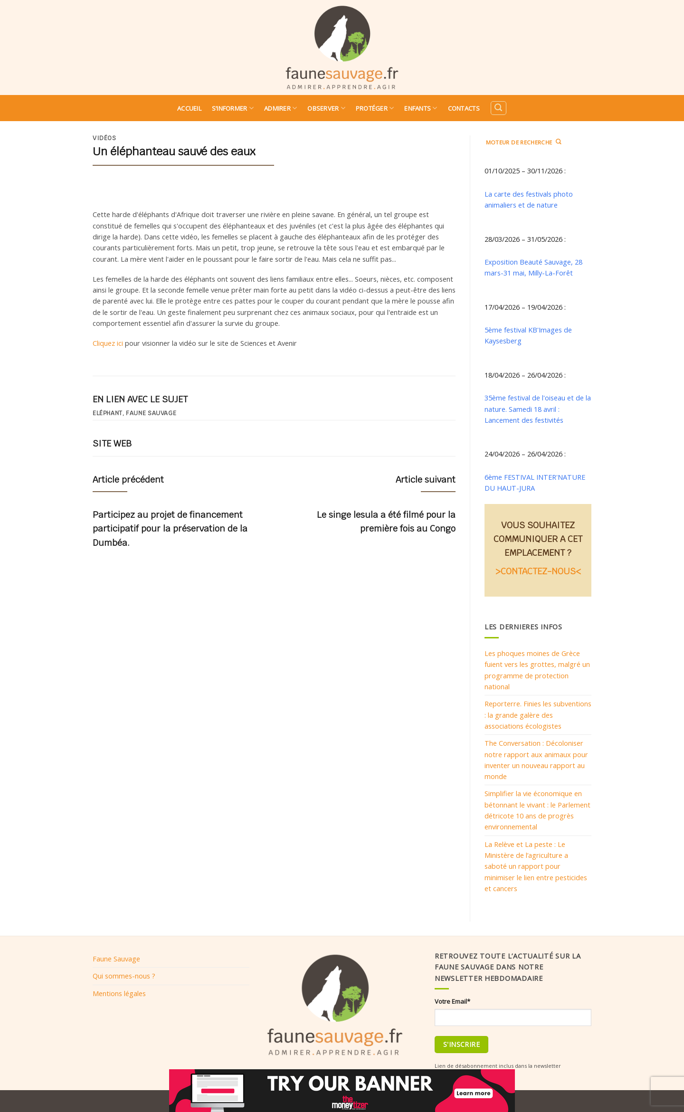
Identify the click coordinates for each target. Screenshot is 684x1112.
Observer (326, 108)
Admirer (280, 108)
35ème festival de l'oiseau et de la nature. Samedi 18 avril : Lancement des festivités (537, 409)
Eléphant (107, 413)
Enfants (420, 108)
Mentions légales (119, 993)
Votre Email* (452, 1001)
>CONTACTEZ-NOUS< (538, 571)
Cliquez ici (108, 343)
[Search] (498, 108)
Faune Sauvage (116, 958)
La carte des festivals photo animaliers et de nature (528, 199)
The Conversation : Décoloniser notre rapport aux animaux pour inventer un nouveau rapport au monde (536, 759)
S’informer (233, 108)
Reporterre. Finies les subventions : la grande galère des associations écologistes (537, 715)
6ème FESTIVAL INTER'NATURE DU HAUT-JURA (534, 482)
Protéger (375, 108)
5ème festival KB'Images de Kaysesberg (528, 335)
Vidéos (104, 138)
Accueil (189, 108)
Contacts (464, 108)
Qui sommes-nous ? (124, 975)
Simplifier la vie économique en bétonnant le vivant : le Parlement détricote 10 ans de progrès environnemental (537, 810)
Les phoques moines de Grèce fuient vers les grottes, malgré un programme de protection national (537, 669)
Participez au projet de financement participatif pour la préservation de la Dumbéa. (170, 528)
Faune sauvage (151, 413)
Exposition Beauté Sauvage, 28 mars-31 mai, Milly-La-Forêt (533, 267)
